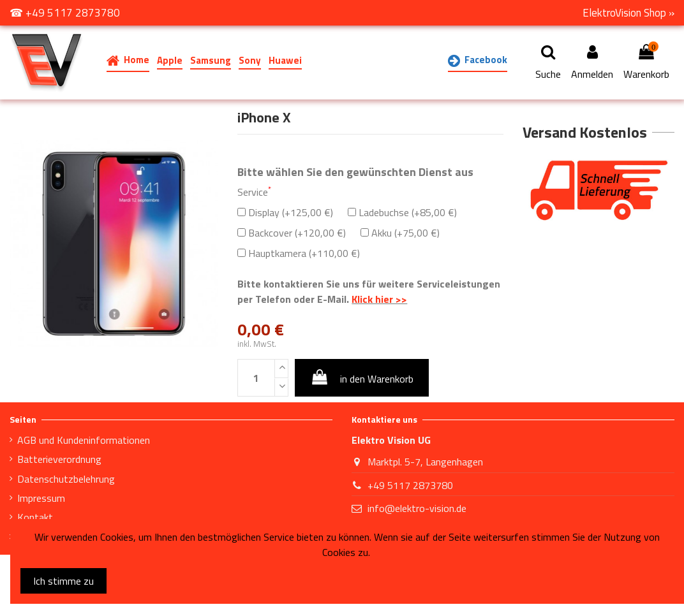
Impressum (41, 498)
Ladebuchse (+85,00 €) (402, 212)
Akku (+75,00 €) (400, 232)
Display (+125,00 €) (285, 212)
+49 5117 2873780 (410, 485)
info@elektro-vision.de (417, 508)
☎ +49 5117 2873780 (65, 12)
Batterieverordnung (59, 459)
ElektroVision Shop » (628, 12)
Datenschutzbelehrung (66, 478)
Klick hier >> (379, 299)
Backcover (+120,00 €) (291, 232)
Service (254, 192)
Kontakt (35, 517)
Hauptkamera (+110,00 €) (298, 253)
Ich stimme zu (63, 580)
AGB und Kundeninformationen (83, 440)
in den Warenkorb (361, 377)
